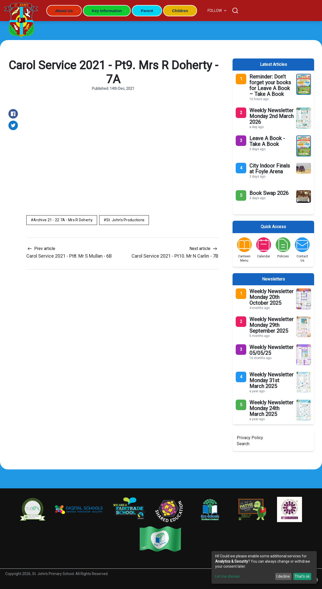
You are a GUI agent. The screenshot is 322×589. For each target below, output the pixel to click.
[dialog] (264, 567)
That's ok (302, 576)
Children (180, 10)
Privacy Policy (250, 437)
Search (243, 443)
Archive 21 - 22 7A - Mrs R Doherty (63, 220)
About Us (64, 10)
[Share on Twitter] (13, 125)
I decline (283, 576)
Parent (147, 10)
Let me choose (227, 576)
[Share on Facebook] (13, 114)
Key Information (107, 10)
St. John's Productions (125, 220)
